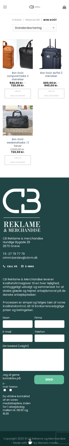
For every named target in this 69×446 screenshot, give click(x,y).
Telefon (49, 336)
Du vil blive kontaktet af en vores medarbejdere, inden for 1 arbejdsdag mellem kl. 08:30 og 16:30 (17, 405)
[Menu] (5, 6)
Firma (49, 322)
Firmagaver (32, 19)
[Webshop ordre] (34, 27)
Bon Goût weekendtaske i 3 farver (18, 143)
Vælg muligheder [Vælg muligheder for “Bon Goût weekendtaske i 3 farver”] (17, 160)
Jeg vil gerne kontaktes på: (12, 376)
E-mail (18, 336)
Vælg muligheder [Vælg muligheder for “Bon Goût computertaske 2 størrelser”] (17, 93)
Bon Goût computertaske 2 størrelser (18, 76)
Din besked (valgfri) (33, 358)
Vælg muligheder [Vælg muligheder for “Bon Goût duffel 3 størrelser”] (51, 93)
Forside (17, 19)
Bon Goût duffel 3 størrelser (51, 74)
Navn (18, 322)
